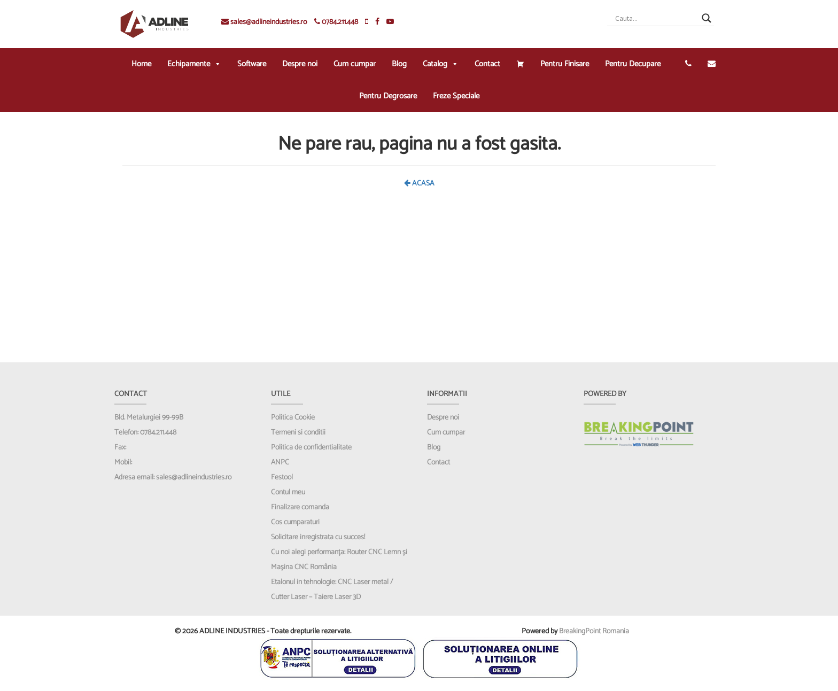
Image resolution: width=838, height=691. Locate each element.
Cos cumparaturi (295, 522)
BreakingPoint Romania (594, 631)
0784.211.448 (336, 22)
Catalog (441, 64)
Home (141, 64)
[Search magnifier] (706, 18)
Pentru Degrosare (388, 96)
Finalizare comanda (300, 507)
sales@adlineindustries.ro (264, 22)
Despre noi (299, 64)
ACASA (419, 183)
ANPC (280, 462)
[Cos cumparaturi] (520, 64)
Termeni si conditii (298, 432)
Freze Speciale (456, 96)
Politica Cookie (293, 418)
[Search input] (655, 18)
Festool (282, 477)
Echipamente (194, 64)
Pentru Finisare (564, 64)
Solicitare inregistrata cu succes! (318, 537)
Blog (399, 64)
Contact (487, 64)
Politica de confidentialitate (311, 447)
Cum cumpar (354, 64)
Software (251, 64)
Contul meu (288, 492)
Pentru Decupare (633, 64)
